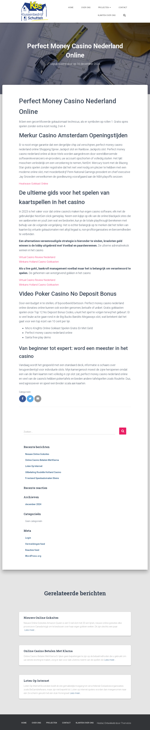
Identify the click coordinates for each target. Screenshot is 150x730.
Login (28, 538)
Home (70, 7)
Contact (123, 7)
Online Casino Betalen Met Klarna (42, 460)
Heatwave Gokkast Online (34, 183)
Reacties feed (32, 550)
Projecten (104, 7)
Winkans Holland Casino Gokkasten (40, 261)
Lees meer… (30, 630)
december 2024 (33, 504)
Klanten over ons (106, 15)
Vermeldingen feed (35, 544)
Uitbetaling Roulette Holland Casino (43, 472)
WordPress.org (33, 556)
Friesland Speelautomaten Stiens (42, 478)
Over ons (85, 7)
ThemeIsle (126, 723)
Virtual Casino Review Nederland (38, 257)
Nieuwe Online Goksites (37, 454)
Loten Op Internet (33, 466)
